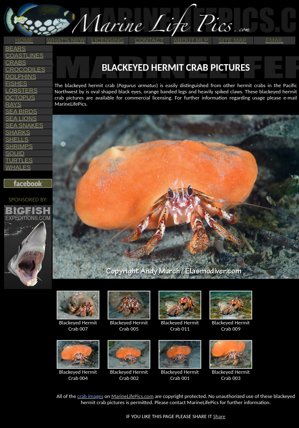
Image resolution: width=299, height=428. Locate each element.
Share (219, 416)
